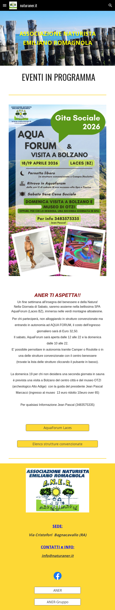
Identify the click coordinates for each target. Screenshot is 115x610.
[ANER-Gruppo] (57, 601)
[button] (4, 5)
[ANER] (57, 590)
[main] (57, 38)
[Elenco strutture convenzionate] (57, 443)
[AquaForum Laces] (57, 427)
